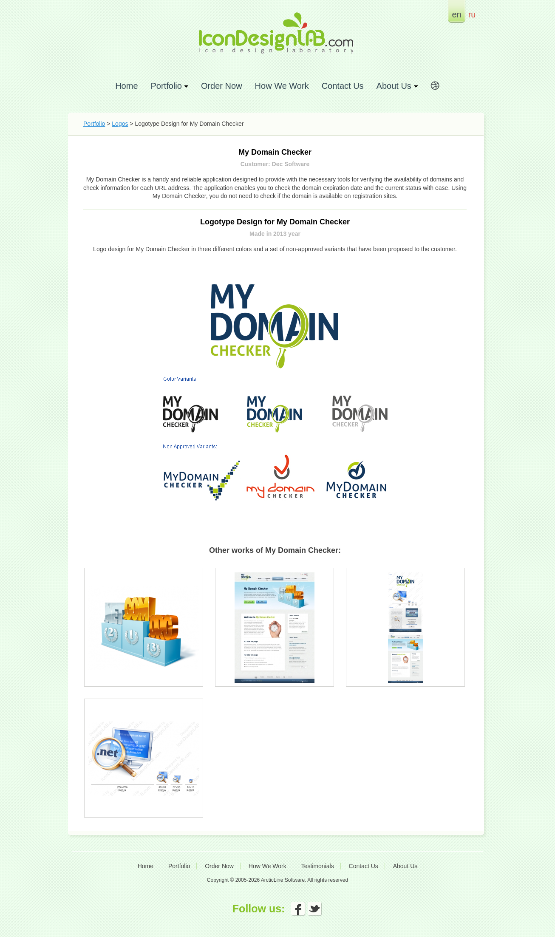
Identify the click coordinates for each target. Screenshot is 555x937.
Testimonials (317, 866)
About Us (405, 866)
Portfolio (94, 123)
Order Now (221, 85)
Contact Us (343, 85)
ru (472, 14)
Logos (120, 123)
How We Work (282, 85)
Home (126, 85)
